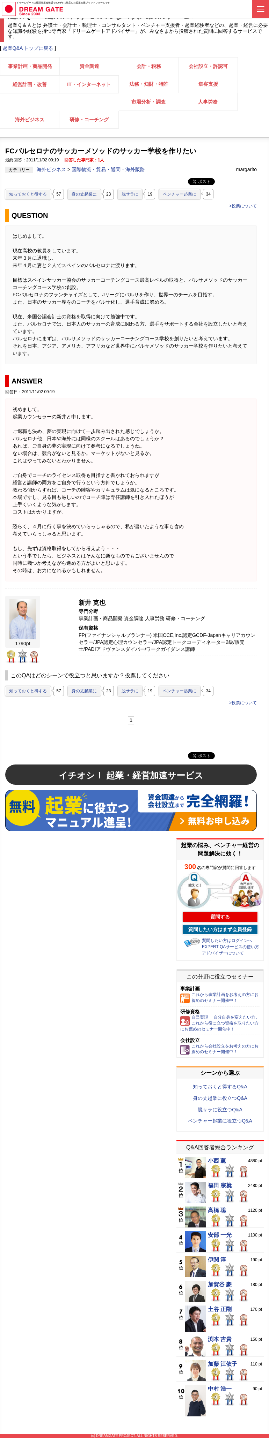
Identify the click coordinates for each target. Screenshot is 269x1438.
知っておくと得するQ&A (220, 1086)
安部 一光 (220, 1235)
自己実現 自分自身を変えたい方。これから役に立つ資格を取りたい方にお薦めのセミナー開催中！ (220, 1023)
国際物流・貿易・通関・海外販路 (108, 169)
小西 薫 (217, 1161)
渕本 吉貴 (220, 1339)
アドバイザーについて (223, 953)
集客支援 (208, 84)
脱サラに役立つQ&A (220, 1109)
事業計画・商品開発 (30, 66)
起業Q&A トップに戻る (28, 48)
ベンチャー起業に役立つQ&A (220, 1121)
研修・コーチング (89, 119)
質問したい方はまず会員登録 (220, 929)
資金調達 (89, 66)
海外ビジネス (29, 119)
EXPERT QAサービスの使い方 (230, 946)
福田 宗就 (220, 1185)
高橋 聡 (217, 1210)
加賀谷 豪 (220, 1284)
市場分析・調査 (148, 102)
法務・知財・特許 (148, 84)
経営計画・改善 (30, 84)
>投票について (243, 206)
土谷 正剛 (220, 1309)
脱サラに (130, 194)
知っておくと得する (28, 194)
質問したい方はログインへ (227, 940)
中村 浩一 (220, 1389)
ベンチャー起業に (179, 194)
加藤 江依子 (222, 1364)
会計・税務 (149, 66)
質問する (220, 917)
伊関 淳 (217, 1260)
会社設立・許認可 (208, 66)
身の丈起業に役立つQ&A (220, 1098)
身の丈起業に (84, 194)
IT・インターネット (88, 84)
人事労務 (208, 102)
